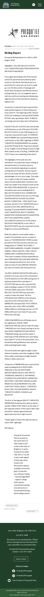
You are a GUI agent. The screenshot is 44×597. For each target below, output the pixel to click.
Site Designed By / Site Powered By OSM (22, 595)
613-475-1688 (22, 535)
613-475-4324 (26, 551)
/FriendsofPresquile (22, 571)
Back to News (34, 49)
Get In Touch (21, 559)
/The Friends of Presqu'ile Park (22, 580)
